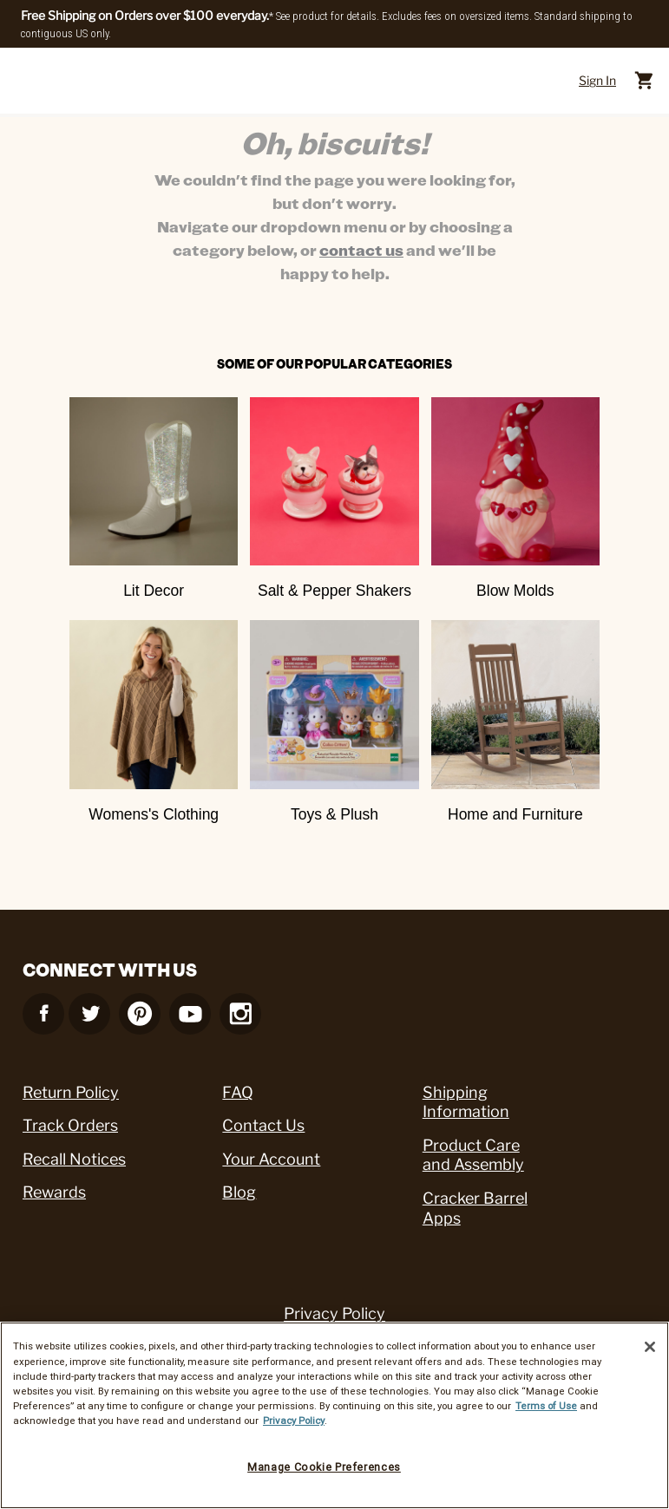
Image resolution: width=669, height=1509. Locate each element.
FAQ (237, 1092)
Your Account (271, 1159)
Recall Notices (74, 1159)
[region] (334, 1415)
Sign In (597, 80)
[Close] (650, 1347)
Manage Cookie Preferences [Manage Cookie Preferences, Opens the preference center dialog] (324, 1467)
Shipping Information (466, 1102)
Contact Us (263, 1125)
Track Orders (70, 1125)
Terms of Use (546, 1406)
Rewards (54, 1192)
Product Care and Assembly (473, 1155)
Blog (239, 1192)
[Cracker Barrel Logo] (331, 81)
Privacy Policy (334, 1314)
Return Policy (71, 1092)
